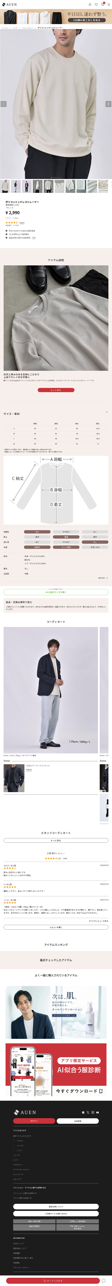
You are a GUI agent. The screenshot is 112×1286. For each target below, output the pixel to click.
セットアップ (18, 1174)
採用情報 (16, 1253)
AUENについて (18, 1243)
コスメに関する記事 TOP (22, 1198)
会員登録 (77, 1121)
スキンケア (17, 1179)
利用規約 (16, 1262)
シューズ (16, 1155)
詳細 (34, 237)
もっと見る (56, 390)
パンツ (19, 1150)
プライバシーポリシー (21, 1267)
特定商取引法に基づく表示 (23, 1258)
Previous (4, 104)
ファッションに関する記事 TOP (25, 1193)
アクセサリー (18, 1164)
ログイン (34, 1121)
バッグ (15, 1160)
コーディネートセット (21, 1169)
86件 (22, 222)
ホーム (6, 28)
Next (108, 104)
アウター (20, 1141)
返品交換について (56, 1206)
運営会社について (19, 1248)
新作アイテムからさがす (22, 1136)
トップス (15, 28)
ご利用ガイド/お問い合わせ (56, 1213)
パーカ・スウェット (27, 28)
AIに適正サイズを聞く (56, 592)
